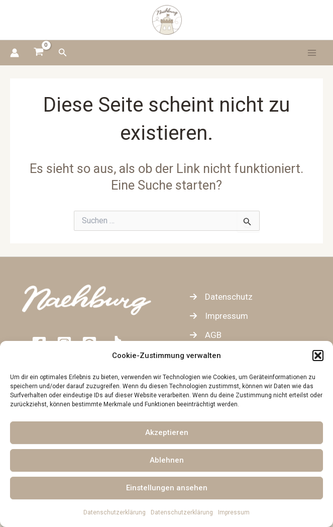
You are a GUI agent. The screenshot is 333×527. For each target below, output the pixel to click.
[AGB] (205, 335)
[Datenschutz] (221, 297)
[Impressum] (218, 316)
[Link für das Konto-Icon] (14, 52)
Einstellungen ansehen (166, 487)
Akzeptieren (166, 432)
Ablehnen (167, 460)
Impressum (234, 512)
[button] (318, 355)
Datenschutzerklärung (114, 512)
